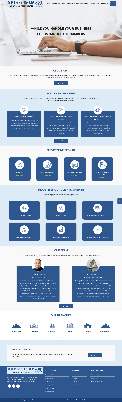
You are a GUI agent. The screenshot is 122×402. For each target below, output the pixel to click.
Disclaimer (94, 378)
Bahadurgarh (33, 331)
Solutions (61, 4)
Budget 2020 (50, 388)
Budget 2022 (50, 381)
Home (48, 4)
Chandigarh (69, 331)
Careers (92, 4)
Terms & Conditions (96, 381)
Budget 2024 (50, 375)
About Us (54, 4)
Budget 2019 (50, 392)
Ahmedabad (15, 331)
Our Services (70, 4)
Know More (61, 83)
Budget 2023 (50, 378)
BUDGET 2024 (113, 3)
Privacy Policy (95, 375)
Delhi (87, 331)
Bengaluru (51, 331)
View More (19, 175)
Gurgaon (105, 331)
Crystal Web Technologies (78, 400)
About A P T (76, 375)
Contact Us (104, 4)
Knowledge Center (82, 4)
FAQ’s (97, 4)
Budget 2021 (50, 385)
